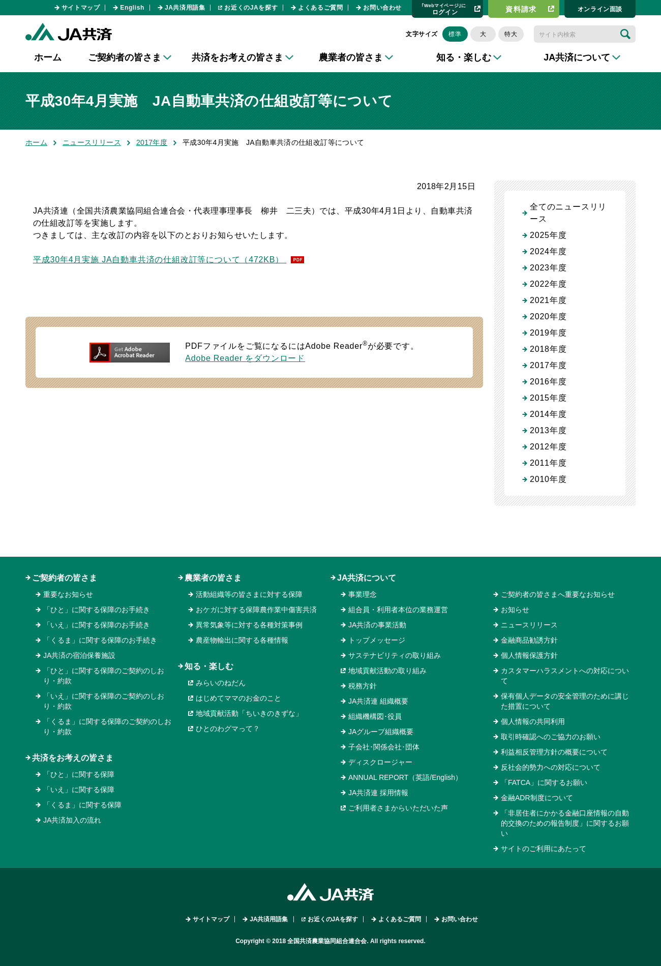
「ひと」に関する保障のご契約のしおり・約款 (103, 676)
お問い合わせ (382, 7)
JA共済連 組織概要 (378, 701)
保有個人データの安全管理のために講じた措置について (565, 701)
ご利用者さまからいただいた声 (398, 808)
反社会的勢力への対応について (550, 767)
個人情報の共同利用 (533, 721)
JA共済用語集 (185, 7)
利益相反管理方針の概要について (554, 752)
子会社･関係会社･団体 (383, 747)
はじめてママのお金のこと (238, 698)
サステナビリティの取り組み (394, 655)
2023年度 (548, 267)
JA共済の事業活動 (377, 625)
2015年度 (548, 398)
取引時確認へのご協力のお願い (550, 737)
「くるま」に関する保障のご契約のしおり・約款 (107, 726)
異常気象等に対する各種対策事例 (249, 625)
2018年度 (548, 349)
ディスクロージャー (380, 762)
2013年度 (548, 430)
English (132, 7)
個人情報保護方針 (529, 655)
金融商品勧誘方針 (529, 640)
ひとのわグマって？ (228, 729)
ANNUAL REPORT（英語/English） (405, 777)
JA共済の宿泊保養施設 (79, 655)
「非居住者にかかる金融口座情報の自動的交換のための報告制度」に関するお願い (565, 823)
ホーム (48, 57)
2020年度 (548, 316)
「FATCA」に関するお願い (544, 782)
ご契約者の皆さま (64, 577)
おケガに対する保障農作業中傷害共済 (256, 610)
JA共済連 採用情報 (378, 793)
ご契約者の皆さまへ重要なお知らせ (558, 594)
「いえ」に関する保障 (78, 790)
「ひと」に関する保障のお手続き (96, 610)
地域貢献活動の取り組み (387, 671)
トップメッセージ (376, 640)
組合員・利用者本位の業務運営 (398, 610)
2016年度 (548, 381)
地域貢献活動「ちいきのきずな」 (249, 713)
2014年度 (548, 414)
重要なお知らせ (68, 594)
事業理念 (362, 594)
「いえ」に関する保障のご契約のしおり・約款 (103, 701)
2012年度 (548, 446)
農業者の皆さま (213, 577)
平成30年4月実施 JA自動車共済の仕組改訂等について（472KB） (159, 259)
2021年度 (548, 300)
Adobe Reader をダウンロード (245, 358)
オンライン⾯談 (600, 9)
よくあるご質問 (320, 7)
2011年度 (548, 463)
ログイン (444, 9)
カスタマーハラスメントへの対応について (565, 676)
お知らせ (515, 610)
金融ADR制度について (537, 798)
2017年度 (151, 142)
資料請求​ (521, 9)
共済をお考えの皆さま (72, 757)
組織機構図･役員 (375, 716)
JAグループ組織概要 (380, 732)
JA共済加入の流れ (72, 820)
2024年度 (548, 251)
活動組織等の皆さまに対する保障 (249, 594)
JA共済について (366, 577)
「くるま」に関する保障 (82, 805)
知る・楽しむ (209, 666)
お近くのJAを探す (251, 7)
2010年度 (548, 479)
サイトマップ (81, 7)
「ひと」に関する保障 (78, 774)
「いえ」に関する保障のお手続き (96, 625)
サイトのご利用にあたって (543, 848)
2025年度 (548, 235)
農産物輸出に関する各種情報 (242, 640)
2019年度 (548, 332)
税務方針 (362, 686)
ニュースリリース (92, 142)
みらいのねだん (221, 683)
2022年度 (548, 284)
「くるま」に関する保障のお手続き (100, 640)
